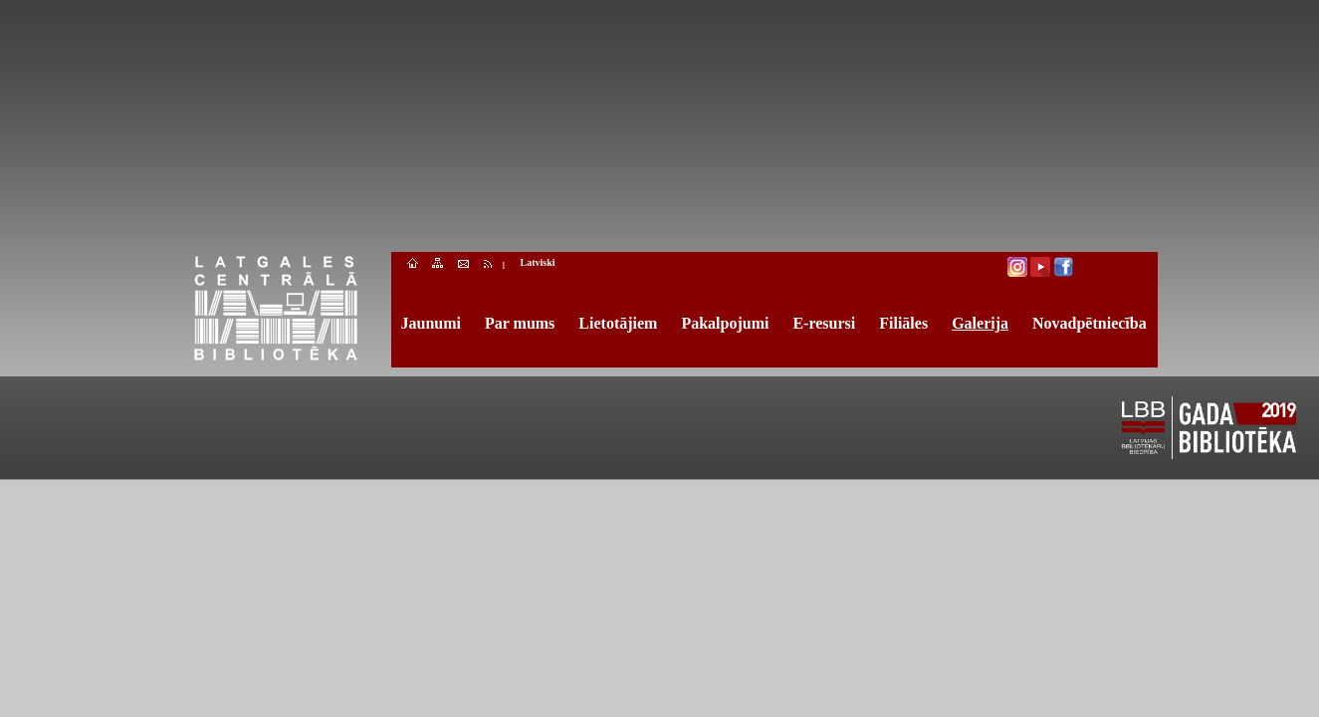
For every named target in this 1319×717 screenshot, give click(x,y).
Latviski (538, 262)
